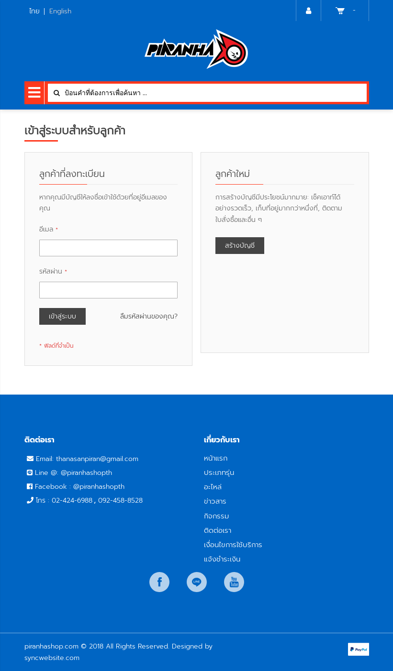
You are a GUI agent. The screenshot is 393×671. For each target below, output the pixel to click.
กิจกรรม (216, 515)
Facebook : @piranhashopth (79, 487)
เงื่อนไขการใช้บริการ (233, 544)
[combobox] (207, 93)
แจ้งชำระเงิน (222, 558)
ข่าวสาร (215, 500)
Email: (46, 459)
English (60, 11)
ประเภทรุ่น (219, 472)
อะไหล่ (213, 486)
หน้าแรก (215, 457)
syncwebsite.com (51, 658)
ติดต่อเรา (217, 530)
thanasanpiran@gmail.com (97, 459)
